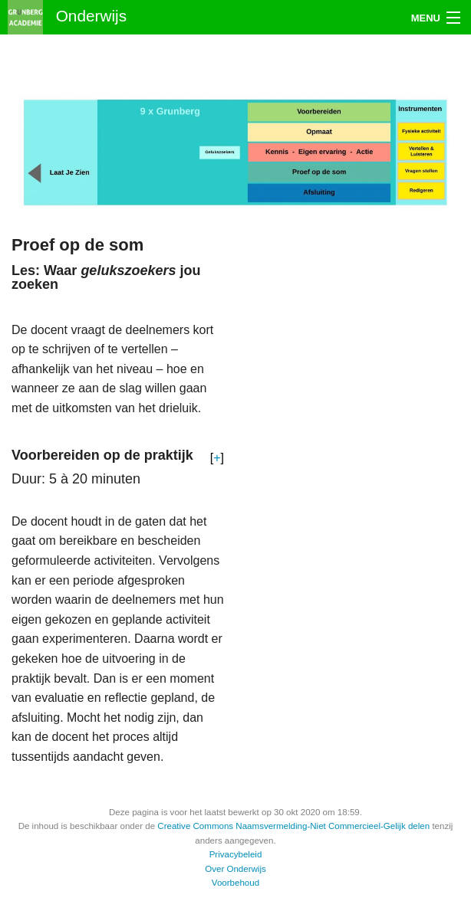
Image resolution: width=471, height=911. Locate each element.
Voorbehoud (235, 882)
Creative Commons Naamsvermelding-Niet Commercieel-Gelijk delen (293, 826)
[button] (217, 458)
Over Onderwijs (235, 868)
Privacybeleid (235, 854)
